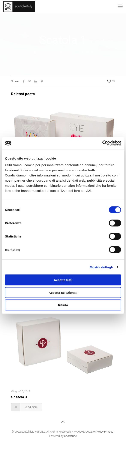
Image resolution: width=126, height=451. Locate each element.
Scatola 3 (19, 397)
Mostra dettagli (101, 267)
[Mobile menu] (120, 6)
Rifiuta (63, 305)
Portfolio (88, 52)
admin (41, 52)
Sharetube (70, 436)
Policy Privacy (105, 431)
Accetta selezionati (62, 292)
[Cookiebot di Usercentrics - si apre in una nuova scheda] (102, 143)
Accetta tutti (63, 280)
